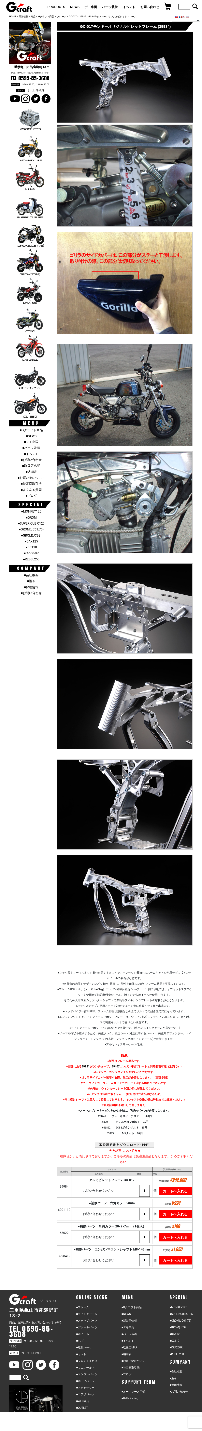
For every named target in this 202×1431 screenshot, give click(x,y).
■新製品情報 (129, 1321)
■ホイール (82, 1335)
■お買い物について (31, 478)
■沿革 (31, 581)
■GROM (31, 517)
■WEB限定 (82, 1402)
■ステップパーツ (86, 1321)
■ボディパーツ (85, 1382)
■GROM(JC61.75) (31, 529)
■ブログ (31, 496)
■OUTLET (82, 1408)
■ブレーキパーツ (86, 1328)
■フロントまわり (86, 1361)
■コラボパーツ (85, 1395)
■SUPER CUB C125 (31, 523)
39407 (116, 1066)
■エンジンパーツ (86, 1375)
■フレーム (82, 1308)
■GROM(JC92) (31, 535)
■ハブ (79, 1341)
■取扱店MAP (31, 466)
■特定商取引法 (31, 484)
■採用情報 (31, 587)
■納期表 (31, 472)
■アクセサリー (85, 1388)
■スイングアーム (86, 1315)
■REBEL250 (31, 559)
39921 (86, 1066)
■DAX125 (31, 541)
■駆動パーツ (84, 1348)
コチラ (46, 73)
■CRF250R (31, 553)
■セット (81, 1355)
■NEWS (31, 436)
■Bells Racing (130, 1399)
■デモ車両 (31, 442)
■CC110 (31, 547)
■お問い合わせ (31, 460)
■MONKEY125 (31, 511)
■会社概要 (31, 575)
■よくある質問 (31, 490)
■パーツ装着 (31, 448)
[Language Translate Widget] (186, 21)
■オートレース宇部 (133, 1392)
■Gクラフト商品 (31, 430)
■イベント (31, 454)
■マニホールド (85, 1368)
